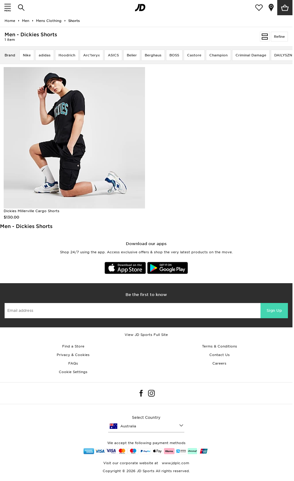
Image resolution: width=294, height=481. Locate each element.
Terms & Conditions (219, 346)
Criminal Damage (251, 55)
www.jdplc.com (175, 463)
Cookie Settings (73, 372)
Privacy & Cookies (73, 355)
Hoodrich (66, 55)
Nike (27, 55)
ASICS (113, 55)
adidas (45, 55)
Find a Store (73, 346)
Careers (219, 363)
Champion (218, 55)
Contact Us (219, 355)
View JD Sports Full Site (146, 335)
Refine (279, 36)
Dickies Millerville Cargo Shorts (31, 211)
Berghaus (153, 55)
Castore (194, 55)
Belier (132, 55)
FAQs (73, 363)
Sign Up (274, 310)
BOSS (174, 55)
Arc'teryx (91, 55)
